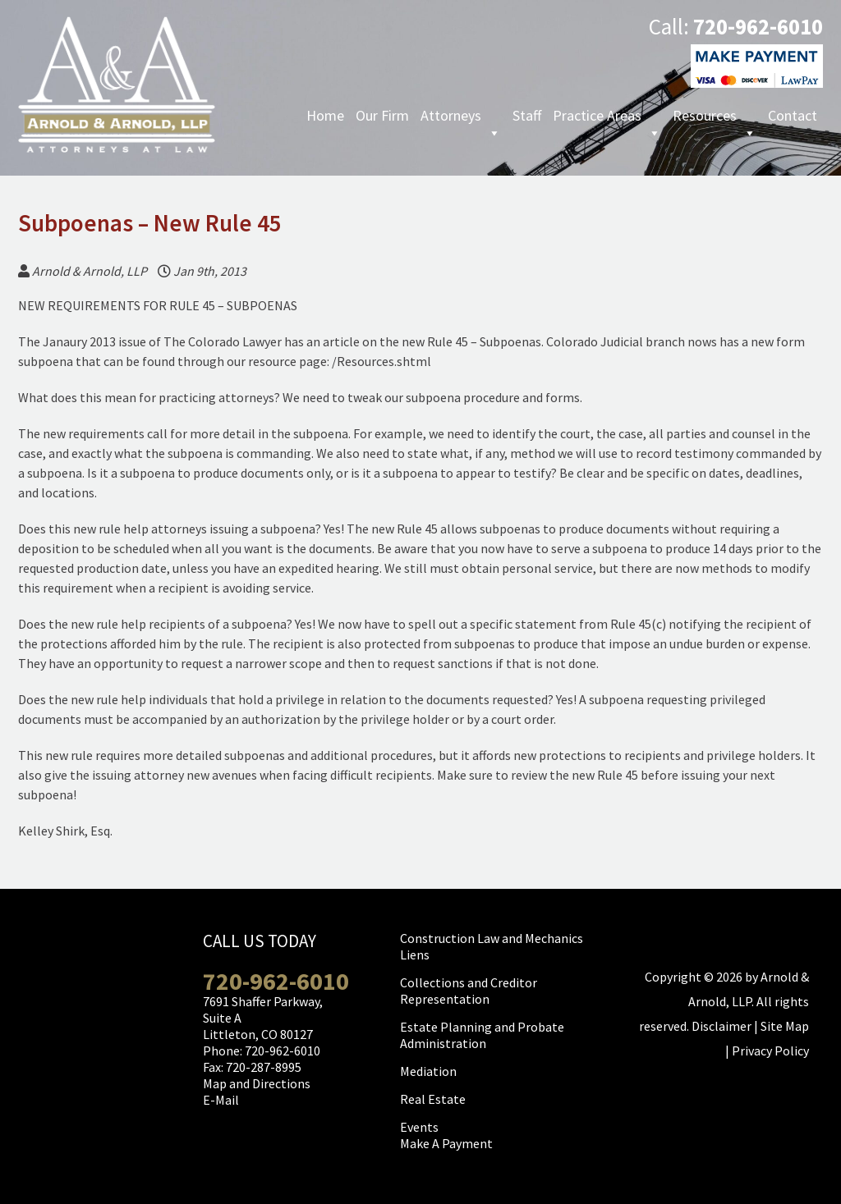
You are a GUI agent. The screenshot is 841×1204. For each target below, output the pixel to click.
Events (419, 1127)
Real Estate (433, 1099)
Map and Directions (256, 1083)
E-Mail (221, 1100)
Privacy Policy (770, 1050)
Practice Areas (607, 117)
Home (325, 115)
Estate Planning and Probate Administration (482, 1035)
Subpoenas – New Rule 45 (150, 223)
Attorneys (460, 117)
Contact (792, 115)
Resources (714, 117)
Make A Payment (446, 1143)
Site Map (785, 1026)
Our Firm (382, 115)
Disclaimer (721, 1026)
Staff (526, 115)
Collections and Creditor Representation (468, 990)
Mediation (428, 1071)
